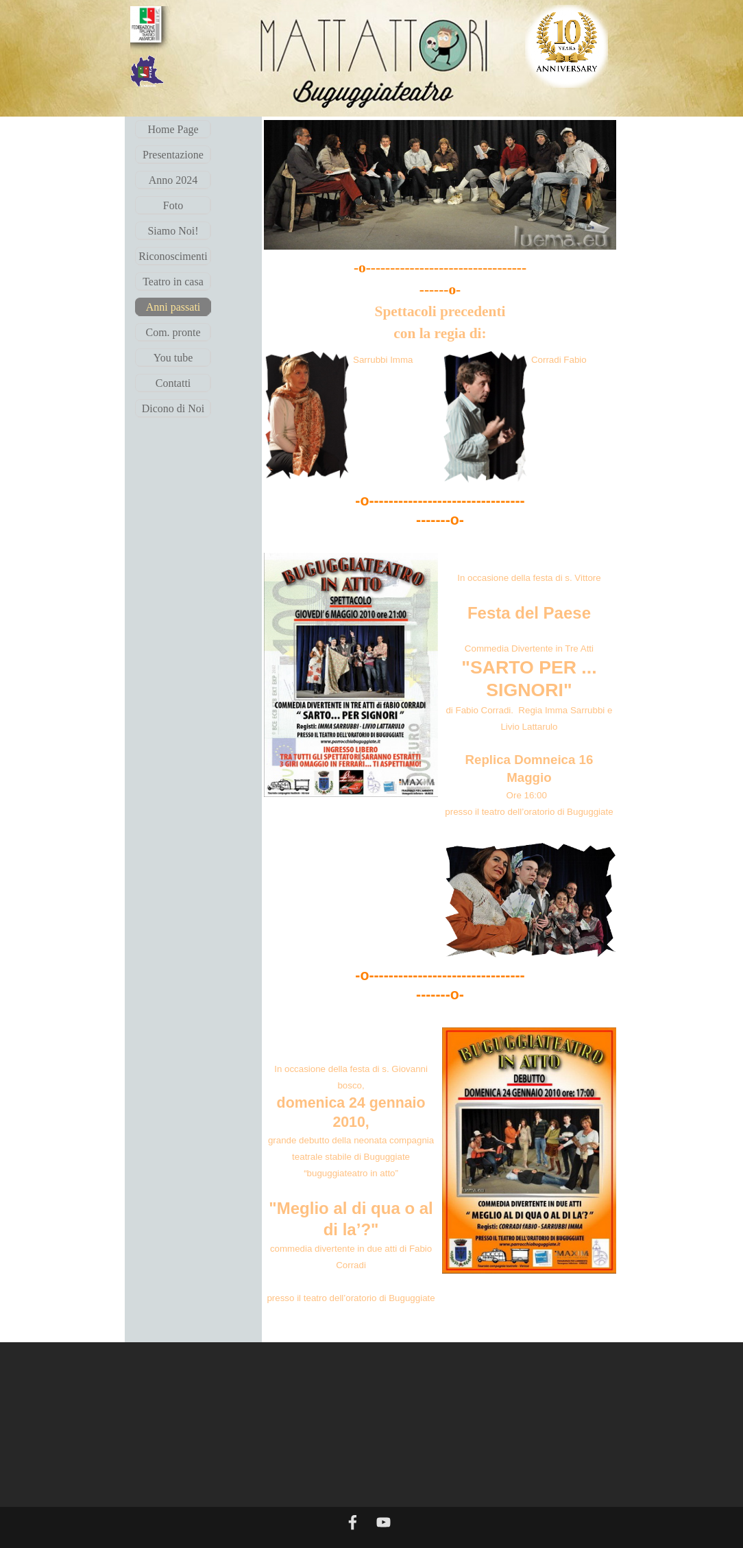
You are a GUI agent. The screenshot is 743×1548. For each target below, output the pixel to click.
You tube (173, 358)
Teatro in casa (173, 281)
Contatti (173, 383)
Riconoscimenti (172, 256)
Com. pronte (173, 332)
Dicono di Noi (173, 408)
